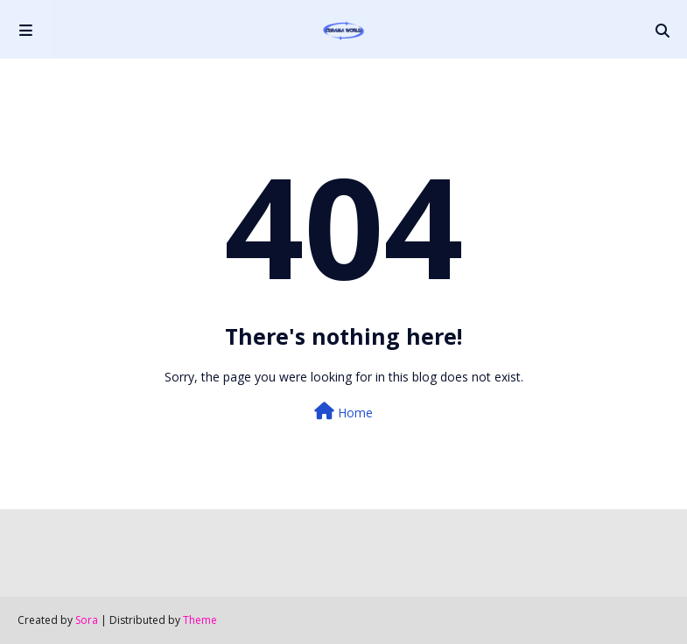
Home (343, 411)
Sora (86, 619)
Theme (200, 619)
